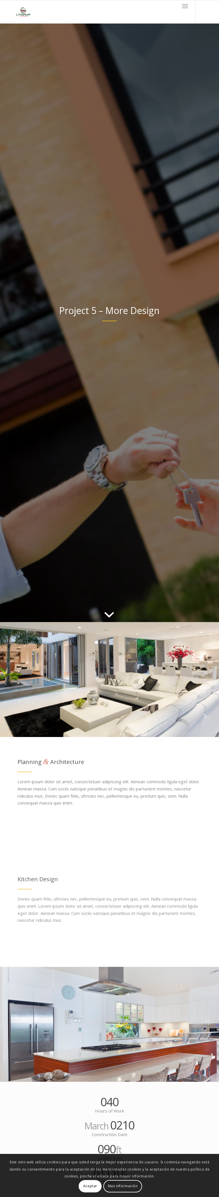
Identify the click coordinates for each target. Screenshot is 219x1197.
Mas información (123, 1185)
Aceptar (90, 1185)
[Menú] (185, 6)
